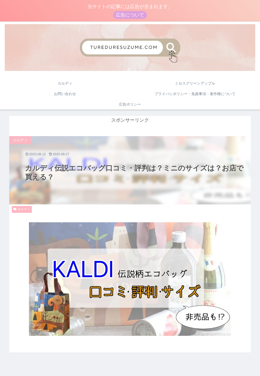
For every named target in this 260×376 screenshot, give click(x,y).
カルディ (21, 209)
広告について (130, 15)
